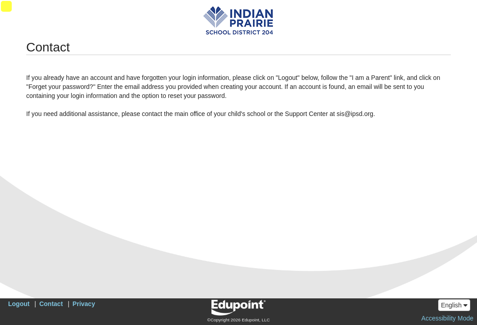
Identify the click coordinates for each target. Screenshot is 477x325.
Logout (18, 303)
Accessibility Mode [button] (447, 318)
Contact (51, 303)
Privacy (84, 303)
